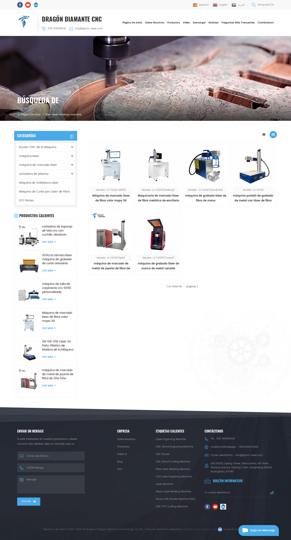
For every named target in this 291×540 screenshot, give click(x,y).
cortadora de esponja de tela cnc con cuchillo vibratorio (57, 231)
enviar (29, 501)
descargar (199, 23)
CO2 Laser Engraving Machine (174, 477)
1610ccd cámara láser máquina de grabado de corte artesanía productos (57, 259)
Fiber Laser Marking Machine (173, 469)
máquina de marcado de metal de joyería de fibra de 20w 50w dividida (111, 266)
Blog (119, 462)
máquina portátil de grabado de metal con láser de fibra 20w (253, 198)
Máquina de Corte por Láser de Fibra (44, 191)
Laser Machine (164, 484)
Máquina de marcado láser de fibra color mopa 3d (111, 198)
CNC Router (163, 454)
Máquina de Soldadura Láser (39, 182)
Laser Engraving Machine (171, 439)
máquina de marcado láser (38, 165)
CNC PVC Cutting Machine (172, 506)
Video (186, 23)
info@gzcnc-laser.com (86, 29)
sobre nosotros (154, 23)
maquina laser (29, 156)
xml (119, 469)
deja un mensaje (256, 530)
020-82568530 (54, 29)
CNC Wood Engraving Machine (174, 447)
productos (123, 447)
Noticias (214, 23)
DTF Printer (26, 200)
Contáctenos (266, 23)
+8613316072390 (248, 447)
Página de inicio (132, 23)
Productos (173, 23)
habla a (122, 454)
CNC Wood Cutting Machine (173, 462)
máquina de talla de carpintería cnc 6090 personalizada (56, 288)
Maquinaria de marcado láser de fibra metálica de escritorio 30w (158, 198)
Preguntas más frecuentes (238, 23)
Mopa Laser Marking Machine (173, 492)
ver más (49, 242)
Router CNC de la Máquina (37, 147)
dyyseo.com (209, 529)
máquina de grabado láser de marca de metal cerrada (158, 266)
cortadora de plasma (33, 174)
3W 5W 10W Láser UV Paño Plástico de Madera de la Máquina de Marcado (57, 346)
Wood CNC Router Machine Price (175, 499)
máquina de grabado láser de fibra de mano (205, 198)
